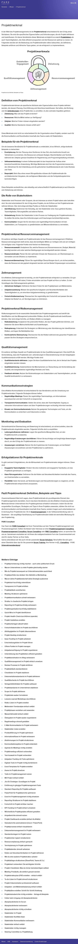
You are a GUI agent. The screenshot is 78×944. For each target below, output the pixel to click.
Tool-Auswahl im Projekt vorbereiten (18, 755)
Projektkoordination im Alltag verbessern (20, 658)
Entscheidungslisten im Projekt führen (19, 643)
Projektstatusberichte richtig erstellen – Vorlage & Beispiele (27, 894)
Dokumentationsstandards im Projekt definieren (22, 676)
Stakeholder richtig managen (15, 928)
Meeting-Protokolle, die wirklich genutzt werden (22, 872)
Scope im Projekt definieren (15, 691)
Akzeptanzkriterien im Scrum (15, 902)
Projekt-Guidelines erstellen (15, 620)
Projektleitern (66, 37)
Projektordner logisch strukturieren (17, 838)
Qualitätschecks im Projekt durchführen (19, 680)
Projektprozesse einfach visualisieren (18, 827)
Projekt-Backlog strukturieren (15, 635)
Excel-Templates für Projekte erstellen (19, 767)
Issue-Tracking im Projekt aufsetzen (18, 639)
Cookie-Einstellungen (41, 941)
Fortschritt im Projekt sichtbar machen (19, 804)
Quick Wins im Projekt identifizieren (18, 613)
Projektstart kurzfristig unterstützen (18, 582)
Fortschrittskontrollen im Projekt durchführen (21, 628)
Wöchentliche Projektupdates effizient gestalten (22, 812)
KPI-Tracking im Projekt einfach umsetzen (20, 808)
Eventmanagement (38, 512)
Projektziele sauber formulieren (16, 695)
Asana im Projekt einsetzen (15, 770)
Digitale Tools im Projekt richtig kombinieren (21, 763)
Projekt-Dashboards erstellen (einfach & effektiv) (22, 819)
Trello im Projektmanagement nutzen (18, 774)
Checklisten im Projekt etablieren (17, 673)
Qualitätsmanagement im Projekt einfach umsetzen (23, 661)
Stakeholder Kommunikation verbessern (19, 921)
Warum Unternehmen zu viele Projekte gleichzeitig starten (26, 567)
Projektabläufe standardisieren (16, 669)
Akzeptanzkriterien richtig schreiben (18, 909)
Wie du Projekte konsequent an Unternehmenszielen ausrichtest (28, 571)
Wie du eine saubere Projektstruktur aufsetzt (21, 857)
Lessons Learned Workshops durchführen (20, 699)
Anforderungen (13, 111)
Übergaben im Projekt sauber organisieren (20, 718)
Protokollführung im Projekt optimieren (19, 733)
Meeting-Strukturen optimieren (16, 594)
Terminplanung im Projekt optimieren (18, 845)
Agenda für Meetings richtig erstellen (18, 748)
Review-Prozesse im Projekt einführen (19, 665)
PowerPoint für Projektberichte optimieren (20, 793)
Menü (72, 3)
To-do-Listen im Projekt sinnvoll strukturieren (21, 879)
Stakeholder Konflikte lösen (15, 917)
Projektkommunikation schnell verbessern (20, 598)
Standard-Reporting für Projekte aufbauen (20, 789)
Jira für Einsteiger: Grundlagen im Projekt (20, 782)
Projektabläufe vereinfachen (15, 590)
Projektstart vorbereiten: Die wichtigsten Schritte (23, 864)
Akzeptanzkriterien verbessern (16, 906)
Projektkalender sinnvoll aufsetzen (17, 849)
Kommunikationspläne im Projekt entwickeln (21, 744)
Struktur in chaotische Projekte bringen (19, 601)
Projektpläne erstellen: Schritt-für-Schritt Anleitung (23, 890)
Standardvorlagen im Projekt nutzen (18, 834)
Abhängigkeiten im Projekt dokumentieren (20, 631)
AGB (9, 941)
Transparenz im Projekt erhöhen (16, 586)
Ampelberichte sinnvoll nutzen (16, 815)
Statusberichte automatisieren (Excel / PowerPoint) (23, 823)
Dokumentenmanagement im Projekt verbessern (22, 830)
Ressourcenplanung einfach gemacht (18, 842)
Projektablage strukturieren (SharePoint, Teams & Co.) (24, 860)
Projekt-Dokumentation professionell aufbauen (22, 883)
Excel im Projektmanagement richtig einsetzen (22, 797)
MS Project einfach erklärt (14, 778)
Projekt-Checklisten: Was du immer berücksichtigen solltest (27, 868)
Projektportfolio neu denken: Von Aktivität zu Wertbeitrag (25, 575)
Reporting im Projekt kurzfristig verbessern (20, 605)
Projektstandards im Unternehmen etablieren (21, 688)
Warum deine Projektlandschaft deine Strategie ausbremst (26, 579)
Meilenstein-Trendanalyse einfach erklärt (20, 706)
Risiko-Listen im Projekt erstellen (17, 703)
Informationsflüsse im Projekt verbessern (20, 736)
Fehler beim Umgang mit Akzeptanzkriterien (21, 898)
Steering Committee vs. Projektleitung (19, 932)
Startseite (4, 7)
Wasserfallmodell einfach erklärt (16, 714)
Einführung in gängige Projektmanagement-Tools (23, 785)
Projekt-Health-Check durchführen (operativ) (21, 616)
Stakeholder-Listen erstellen (15, 729)
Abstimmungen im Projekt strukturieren (19, 740)
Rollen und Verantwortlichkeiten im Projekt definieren (24, 853)
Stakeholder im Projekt (13, 913)
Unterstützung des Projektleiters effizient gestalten (23, 654)
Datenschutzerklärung (26, 941)
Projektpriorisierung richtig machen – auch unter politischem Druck (29, 564)
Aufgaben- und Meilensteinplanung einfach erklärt (23, 887)
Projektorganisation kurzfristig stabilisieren (20, 609)
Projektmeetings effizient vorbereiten (18, 752)
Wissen (12, 7)
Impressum (15, 941)
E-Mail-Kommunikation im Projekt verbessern (21, 725)
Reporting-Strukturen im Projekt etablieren (20, 800)
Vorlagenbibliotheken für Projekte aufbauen (21, 684)
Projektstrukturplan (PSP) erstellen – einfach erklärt (23, 875)
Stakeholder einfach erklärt (15, 924)
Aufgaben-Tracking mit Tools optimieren (19, 759)
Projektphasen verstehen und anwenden (19, 710)
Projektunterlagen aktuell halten (16, 624)
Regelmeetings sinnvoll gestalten (17, 721)
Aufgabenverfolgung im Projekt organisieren (21, 650)
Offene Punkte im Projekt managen (17, 646)
